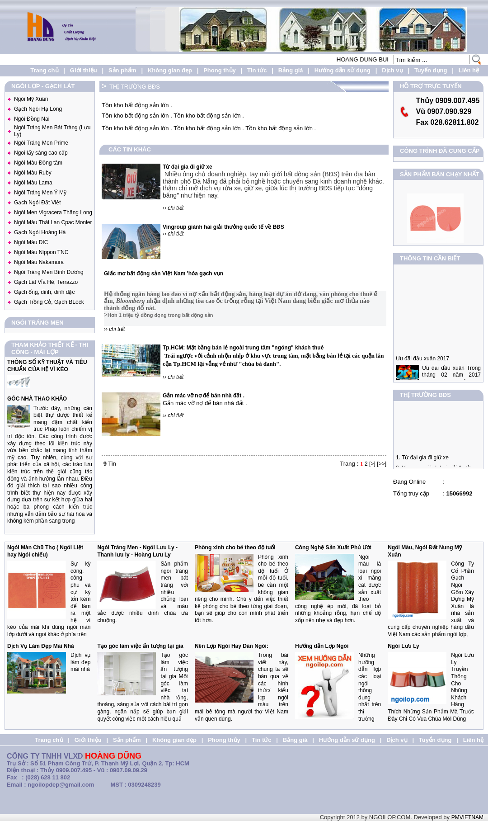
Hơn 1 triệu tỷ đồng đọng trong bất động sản (160, 315)
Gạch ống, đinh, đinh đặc (44, 292)
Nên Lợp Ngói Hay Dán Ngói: (231, 646)
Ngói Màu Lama (33, 182)
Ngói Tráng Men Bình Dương (49, 272)
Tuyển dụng (430, 70)
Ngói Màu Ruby (33, 173)
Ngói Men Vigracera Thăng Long (53, 212)
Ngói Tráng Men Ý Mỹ (40, 192)
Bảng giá (290, 70)
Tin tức (257, 70)
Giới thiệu (83, 70)
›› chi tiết (173, 208)
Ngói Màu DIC (31, 242)
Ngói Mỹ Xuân (31, 99)
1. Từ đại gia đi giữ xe (422, 462)
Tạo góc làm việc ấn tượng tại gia (140, 646)
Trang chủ (44, 70)
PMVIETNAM (467, 817)
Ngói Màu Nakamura (39, 262)
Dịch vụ (392, 70)
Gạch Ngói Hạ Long (38, 109)
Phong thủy (219, 70)
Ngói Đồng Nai (31, 119)
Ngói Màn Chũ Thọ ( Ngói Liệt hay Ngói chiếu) (45, 551)
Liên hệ (469, 70)
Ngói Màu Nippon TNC (41, 252)
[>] (372, 464)
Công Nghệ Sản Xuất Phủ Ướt (333, 547)
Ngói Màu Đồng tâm (38, 163)
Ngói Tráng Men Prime (41, 143)
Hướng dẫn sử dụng (342, 70)
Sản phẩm (122, 70)
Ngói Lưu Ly (403, 646)
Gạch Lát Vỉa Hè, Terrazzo (46, 282)
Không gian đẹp (170, 70)
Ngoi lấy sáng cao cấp (41, 153)
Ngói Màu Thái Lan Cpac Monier (53, 222)
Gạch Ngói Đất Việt (37, 202)
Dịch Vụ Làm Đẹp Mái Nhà (40, 646)
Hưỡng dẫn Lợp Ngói (321, 646)
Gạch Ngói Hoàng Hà (40, 232)
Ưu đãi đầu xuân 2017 (422, 369)
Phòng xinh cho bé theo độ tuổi (235, 547)
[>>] (381, 464)
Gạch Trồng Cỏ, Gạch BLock (49, 302)
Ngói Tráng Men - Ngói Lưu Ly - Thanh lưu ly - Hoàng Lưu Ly (137, 551)
